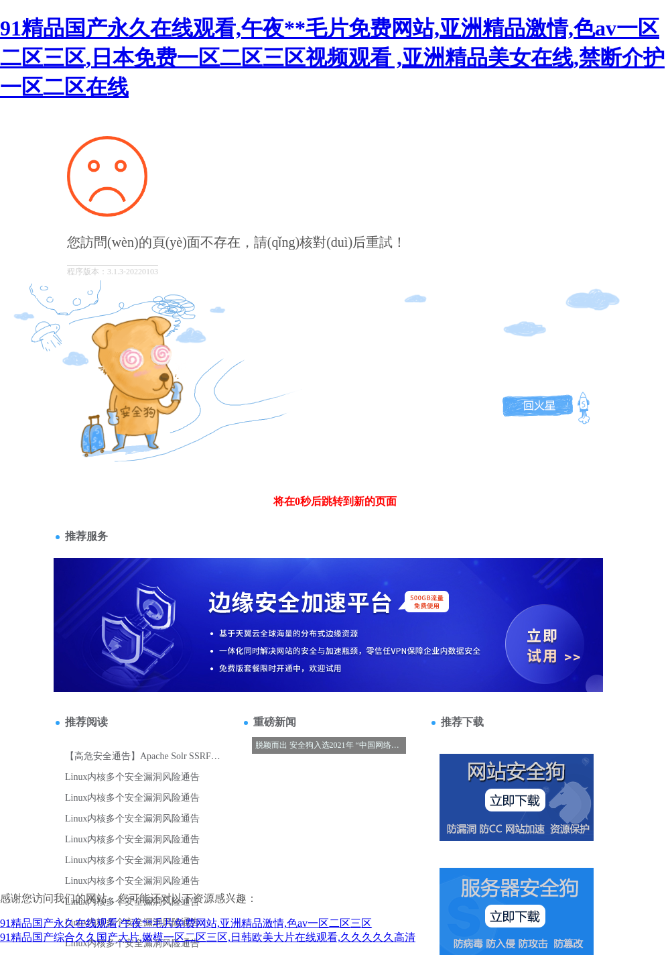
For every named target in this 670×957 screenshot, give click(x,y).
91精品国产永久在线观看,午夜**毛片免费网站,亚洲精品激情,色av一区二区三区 (186, 923)
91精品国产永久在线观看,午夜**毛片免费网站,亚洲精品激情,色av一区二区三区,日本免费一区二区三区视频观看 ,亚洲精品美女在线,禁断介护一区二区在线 (332, 57)
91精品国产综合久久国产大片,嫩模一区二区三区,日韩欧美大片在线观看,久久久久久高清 (207, 937)
